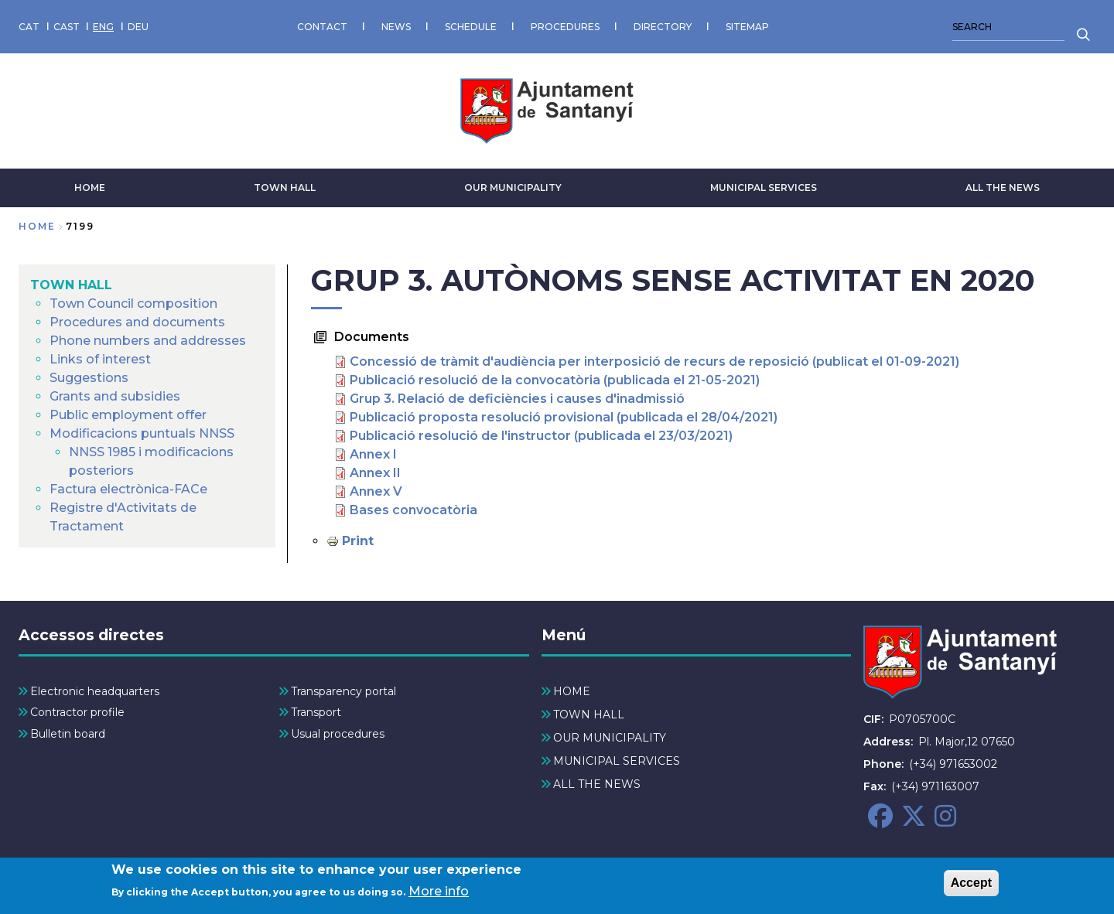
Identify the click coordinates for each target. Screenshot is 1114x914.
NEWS (396, 26)
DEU (138, 26)
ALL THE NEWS (1002, 187)
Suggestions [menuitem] (89, 377)
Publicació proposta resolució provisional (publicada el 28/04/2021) (563, 417)
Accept (971, 885)
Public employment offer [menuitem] (128, 415)
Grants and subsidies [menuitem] (115, 396)
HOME (89, 187)
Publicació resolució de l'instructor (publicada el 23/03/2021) (541, 435)
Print (358, 541)
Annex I (373, 454)
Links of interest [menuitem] (100, 359)
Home (37, 226)
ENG (103, 26)
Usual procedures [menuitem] (337, 733)
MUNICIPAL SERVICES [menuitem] (616, 760)
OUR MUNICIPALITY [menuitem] (609, 737)
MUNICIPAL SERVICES (763, 187)
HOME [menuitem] (571, 691)
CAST (66, 26)
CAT (29, 26)
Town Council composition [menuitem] (133, 303)
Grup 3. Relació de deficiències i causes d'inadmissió (517, 398)
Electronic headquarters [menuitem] (94, 691)
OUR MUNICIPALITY (513, 187)
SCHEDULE (471, 26)
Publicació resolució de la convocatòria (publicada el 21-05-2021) (555, 380)
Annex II (375, 473)
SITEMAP (747, 26)
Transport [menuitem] (316, 712)
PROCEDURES (565, 26)
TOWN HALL (285, 187)
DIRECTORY (663, 26)
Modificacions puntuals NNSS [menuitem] (142, 433)
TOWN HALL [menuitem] (71, 285)
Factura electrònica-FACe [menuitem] (128, 489)
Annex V (376, 491)
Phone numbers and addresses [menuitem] (148, 340)
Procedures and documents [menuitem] (137, 322)
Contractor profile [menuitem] (77, 712)
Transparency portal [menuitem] (343, 691)
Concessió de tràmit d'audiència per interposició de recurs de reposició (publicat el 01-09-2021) (654, 361)
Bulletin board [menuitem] (67, 733)
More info (438, 894)
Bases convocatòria (413, 510)
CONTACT (322, 26)
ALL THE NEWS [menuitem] (597, 784)
